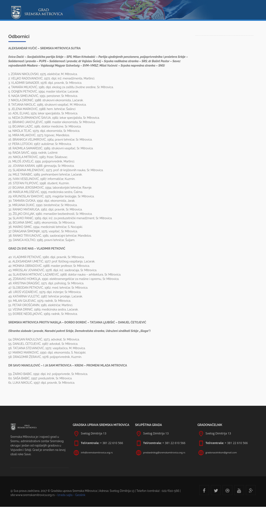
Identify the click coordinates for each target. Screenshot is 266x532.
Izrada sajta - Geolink (71, 495)
